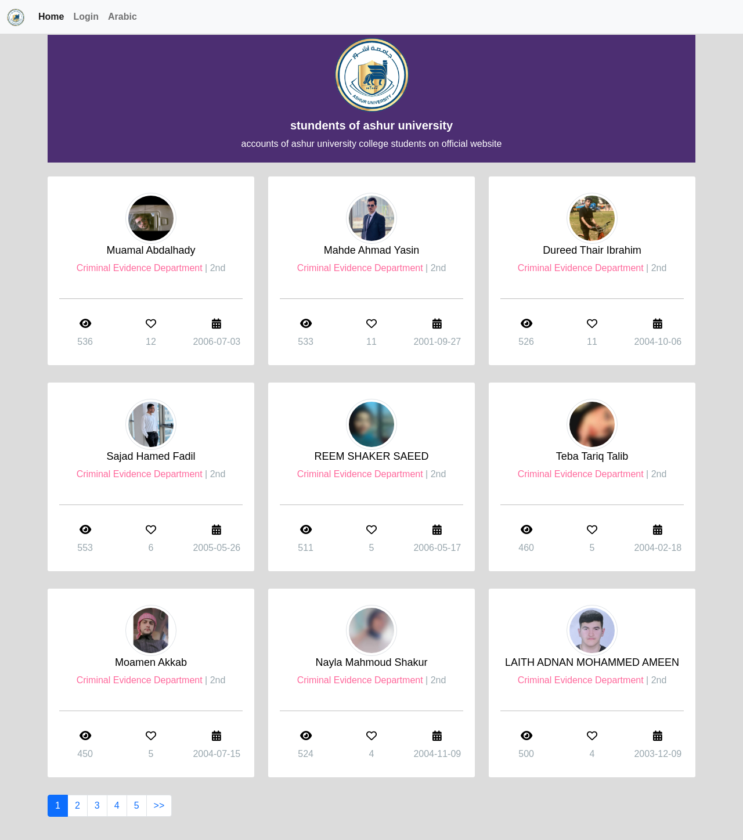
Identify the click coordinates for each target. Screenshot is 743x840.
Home (51, 16)
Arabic (122, 16)
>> (159, 805)
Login (86, 16)
